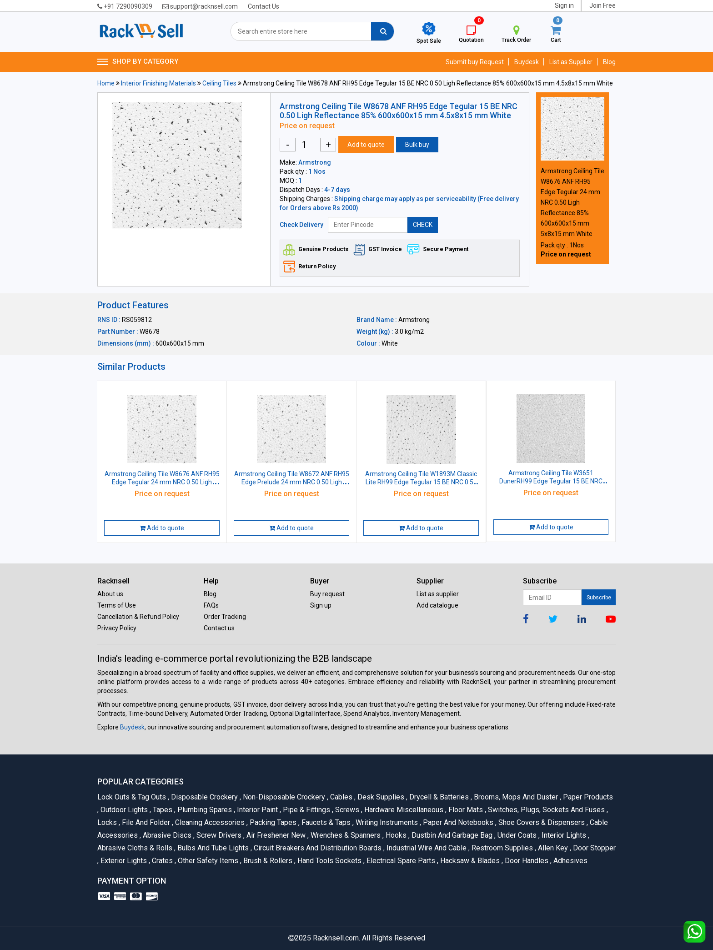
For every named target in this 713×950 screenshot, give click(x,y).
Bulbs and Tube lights (212, 848)
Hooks (395, 835)
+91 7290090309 (124, 6)
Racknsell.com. (336, 938)
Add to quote (366, 144)
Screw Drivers (218, 835)
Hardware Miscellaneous (403, 809)
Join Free (602, 5)
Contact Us (263, 6)
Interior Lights (563, 835)
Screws (346, 809)
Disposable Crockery (204, 797)
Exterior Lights (123, 860)
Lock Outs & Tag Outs (132, 797)
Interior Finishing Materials (158, 83)
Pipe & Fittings (306, 809)
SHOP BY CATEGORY (137, 62)
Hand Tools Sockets (328, 860)
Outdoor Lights (123, 809)
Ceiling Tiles (219, 83)
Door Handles (526, 860)
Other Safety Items (207, 860)
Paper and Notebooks (457, 822)
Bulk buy (417, 144)
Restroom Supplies (501, 848)
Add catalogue (437, 605)
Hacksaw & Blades (469, 860)
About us (110, 594)
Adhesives (568, 860)
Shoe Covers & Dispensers (541, 822)
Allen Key (552, 848)
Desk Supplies (380, 797)
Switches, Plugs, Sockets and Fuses (546, 809)
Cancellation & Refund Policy (138, 616)
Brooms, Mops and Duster (515, 797)
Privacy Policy (116, 628)
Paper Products (586, 797)
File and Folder (145, 822)
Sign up (320, 605)
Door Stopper (593, 848)
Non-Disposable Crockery (283, 797)
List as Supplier (570, 61)
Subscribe (599, 597)
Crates (162, 860)
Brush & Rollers (267, 860)
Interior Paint (257, 809)
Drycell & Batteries (438, 797)
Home (106, 83)
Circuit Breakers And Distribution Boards (317, 848)
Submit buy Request (475, 61)
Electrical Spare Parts (400, 860)
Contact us (219, 628)
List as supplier (438, 594)
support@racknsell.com (200, 6)
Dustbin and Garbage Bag (451, 835)
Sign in (564, 5)
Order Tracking (225, 616)
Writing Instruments (386, 822)
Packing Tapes (272, 822)
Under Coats (516, 835)
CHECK (422, 224)
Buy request (327, 594)
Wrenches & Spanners (344, 835)
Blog (609, 61)
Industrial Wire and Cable (425, 848)
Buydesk (526, 61)
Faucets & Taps (325, 822)
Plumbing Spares (204, 809)
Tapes (162, 809)
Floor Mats (465, 809)
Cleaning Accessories (209, 822)
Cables (340, 797)
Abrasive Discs (166, 835)
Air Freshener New (275, 835)
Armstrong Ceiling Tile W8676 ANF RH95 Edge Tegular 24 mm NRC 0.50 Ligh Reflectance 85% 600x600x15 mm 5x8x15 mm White (572, 202)
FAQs (211, 605)
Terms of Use (116, 605)
